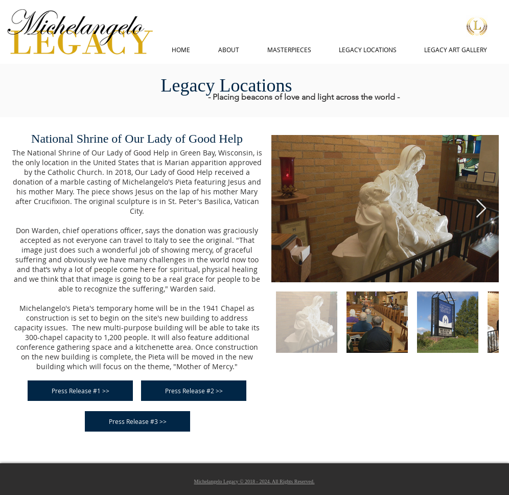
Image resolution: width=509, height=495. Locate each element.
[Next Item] (481, 209)
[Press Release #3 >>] (137, 421)
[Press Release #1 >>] (80, 390)
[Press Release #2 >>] (193, 390)
